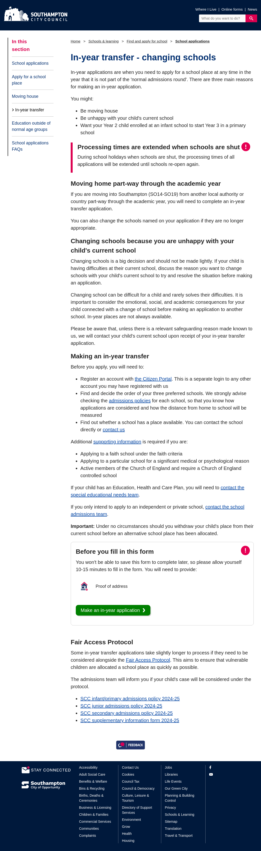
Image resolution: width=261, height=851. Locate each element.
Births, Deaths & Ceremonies (91, 798)
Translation (173, 828)
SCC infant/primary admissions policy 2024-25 (130, 698)
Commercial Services (95, 821)
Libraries (171, 774)
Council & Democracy (138, 788)
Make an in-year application (110, 610)
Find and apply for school (147, 41)
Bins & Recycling (92, 788)
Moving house (25, 96)
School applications (30, 63)
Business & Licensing (95, 807)
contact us (114, 429)
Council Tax (130, 781)
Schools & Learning (179, 814)
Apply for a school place (29, 79)
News (252, 9)
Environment (131, 820)
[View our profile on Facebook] (224, 767)
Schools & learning (103, 41)
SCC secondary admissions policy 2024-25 (126, 713)
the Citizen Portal (153, 379)
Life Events (173, 781)
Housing (128, 841)
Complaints (87, 835)
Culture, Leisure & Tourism (135, 798)
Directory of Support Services (137, 810)
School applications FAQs (30, 146)
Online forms (232, 9)
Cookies (128, 774)
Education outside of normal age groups (31, 126)
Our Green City (176, 788)
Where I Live (205, 9)
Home (75, 41)
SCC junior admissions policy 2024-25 (121, 706)
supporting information (117, 441)
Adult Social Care (92, 774)
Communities (89, 828)
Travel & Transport (179, 835)
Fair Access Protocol (148, 660)
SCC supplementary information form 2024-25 (129, 720)
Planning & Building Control (179, 798)
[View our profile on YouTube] (224, 774)
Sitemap (171, 821)
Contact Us (130, 767)
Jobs (168, 767)
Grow (126, 827)
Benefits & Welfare (93, 781)
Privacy (170, 807)
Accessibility (88, 767)
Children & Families (93, 814)
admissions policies (130, 400)
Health (127, 834)
